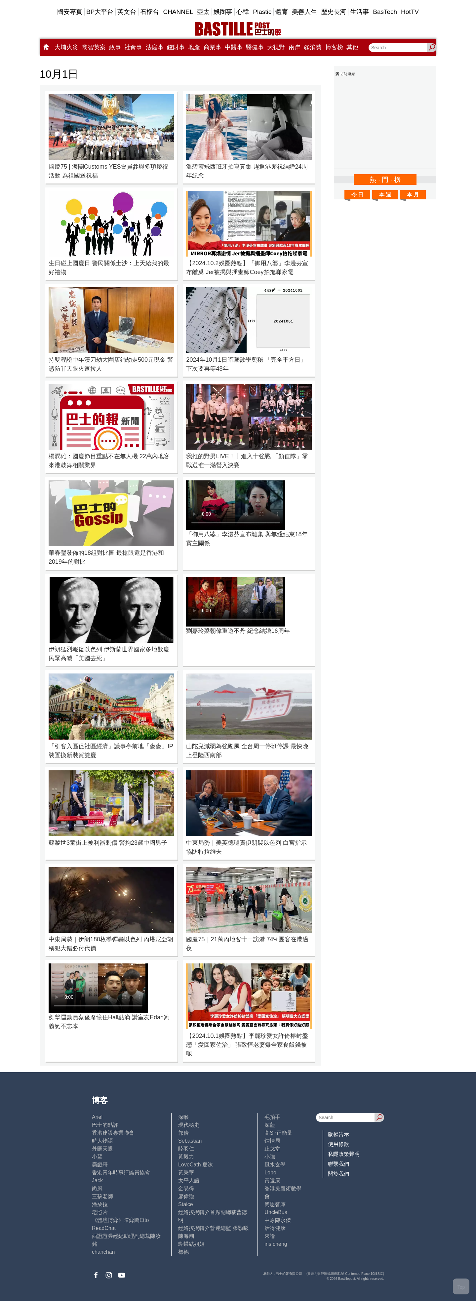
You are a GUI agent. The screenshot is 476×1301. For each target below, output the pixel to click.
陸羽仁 (186, 1149)
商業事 (212, 47)
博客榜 (334, 47)
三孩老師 (102, 1196)
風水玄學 (275, 1164)
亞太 (203, 11)
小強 (269, 1156)
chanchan (103, 1252)
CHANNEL (178, 11)
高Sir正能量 (278, 1133)
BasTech (385, 11)
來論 (269, 1236)
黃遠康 (272, 1180)
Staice (185, 1204)
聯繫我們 (338, 1164)
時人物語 (102, 1141)
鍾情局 (272, 1141)
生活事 (359, 11)
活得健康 (275, 1228)
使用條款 (338, 1144)
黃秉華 (186, 1172)
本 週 (385, 194)
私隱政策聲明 (344, 1154)
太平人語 (188, 1180)
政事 (115, 47)
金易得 (186, 1188)
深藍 (269, 1125)
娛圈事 (223, 11)
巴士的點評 (105, 1125)
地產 (194, 47)
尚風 (97, 1188)
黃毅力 (186, 1156)
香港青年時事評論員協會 (121, 1172)
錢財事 (176, 47)
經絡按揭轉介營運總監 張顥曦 (213, 1228)
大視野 (276, 47)
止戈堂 (272, 1149)
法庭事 (155, 47)
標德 (183, 1252)
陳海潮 (186, 1236)
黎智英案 (94, 47)
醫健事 (255, 47)
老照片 (100, 1212)
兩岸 (294, 47)
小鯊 (97, 1156)
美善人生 (304, 11)
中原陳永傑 (277, 1220)
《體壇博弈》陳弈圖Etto (120, 1220)
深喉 (183, 1117)
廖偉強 (186, 1196)
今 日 (357, 194)
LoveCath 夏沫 (195, 1164)
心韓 (242, 11)
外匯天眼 (102, 1149)
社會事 (133, 47)
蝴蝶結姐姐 (191, 1244)
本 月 (413, 194)
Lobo (270, 1172)
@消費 (313, 47)
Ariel (97, 1117)
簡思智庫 (275, 1204)
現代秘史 (188, 1125)
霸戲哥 (100, 1164)
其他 (352, 47)
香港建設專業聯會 (113, 1133)
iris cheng (275, 1244)
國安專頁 (69, 11)
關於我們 (338, 1174)
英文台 (126, 11)
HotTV (410, 11)
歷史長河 (333, 11)
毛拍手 (272, 1117)
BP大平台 (99, 11)
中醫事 (234, 47)
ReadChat (104, 1228)
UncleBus (275, 1212)
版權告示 (338, 1134)
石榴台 (149, 11)
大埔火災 (66, 47)
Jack (97, 1180)
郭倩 (183, 1133)
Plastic (262, 11)
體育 (281, 11)
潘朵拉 (100, 1204)
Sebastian (190, 1141)
